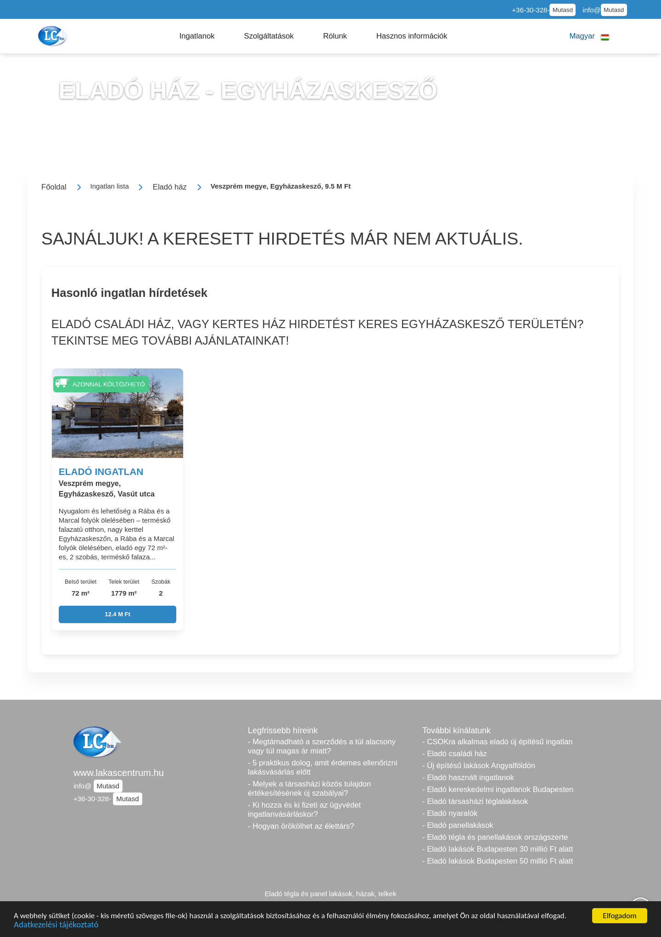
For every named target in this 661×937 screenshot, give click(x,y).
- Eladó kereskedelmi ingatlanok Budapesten (497, 789)
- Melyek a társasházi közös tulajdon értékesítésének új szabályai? (309, 789)
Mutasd (563, 9)
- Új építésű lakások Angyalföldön (478, 765)
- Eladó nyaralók (449, 813)
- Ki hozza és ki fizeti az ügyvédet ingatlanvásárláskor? (304, 810)
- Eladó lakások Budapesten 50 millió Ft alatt (497, 861)
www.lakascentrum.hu (118, 773)
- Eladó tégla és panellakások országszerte (495, 837)
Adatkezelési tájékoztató (56, 925)
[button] (197, 36)
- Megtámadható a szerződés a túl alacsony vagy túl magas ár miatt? (322, 746)
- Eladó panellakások (457, 825)
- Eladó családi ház (454, 753)
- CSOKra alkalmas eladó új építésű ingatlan (497, 741)
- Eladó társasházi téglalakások (475, 801)
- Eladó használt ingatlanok (468, 777)
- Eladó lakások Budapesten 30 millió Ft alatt (497, 849)
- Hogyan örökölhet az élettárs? (301, 826)
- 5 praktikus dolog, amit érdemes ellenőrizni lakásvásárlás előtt (323, 767)
